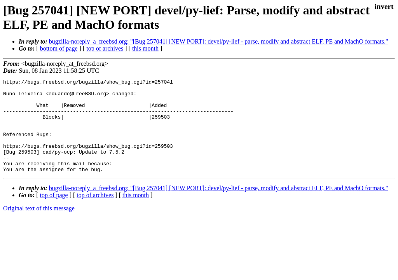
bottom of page (59, 48)
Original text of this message (39, 227)
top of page (54, 213)
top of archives (104, 48)
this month (145, 48)
